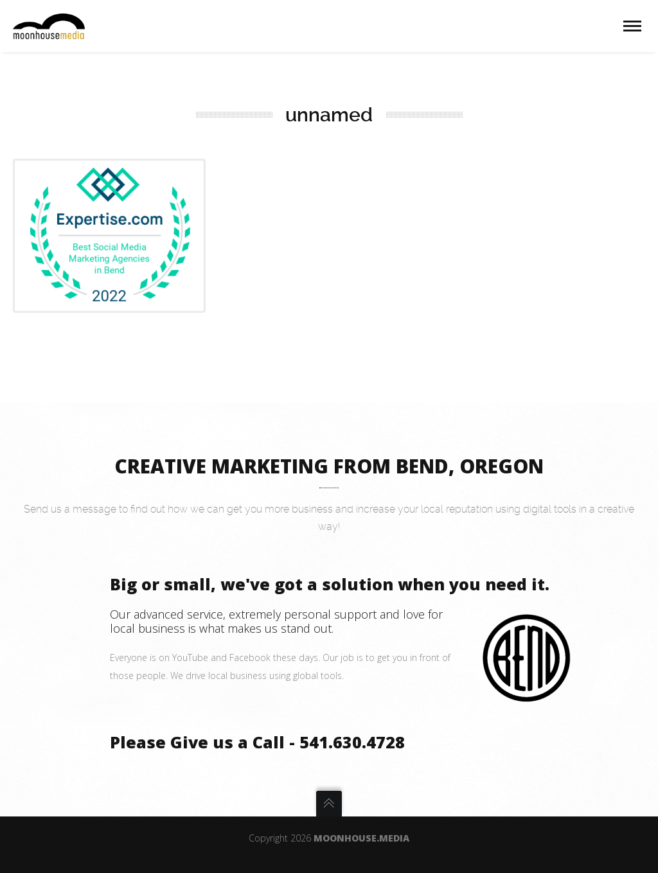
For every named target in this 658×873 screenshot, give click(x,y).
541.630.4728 (352, 742)
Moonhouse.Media (361, 838)
